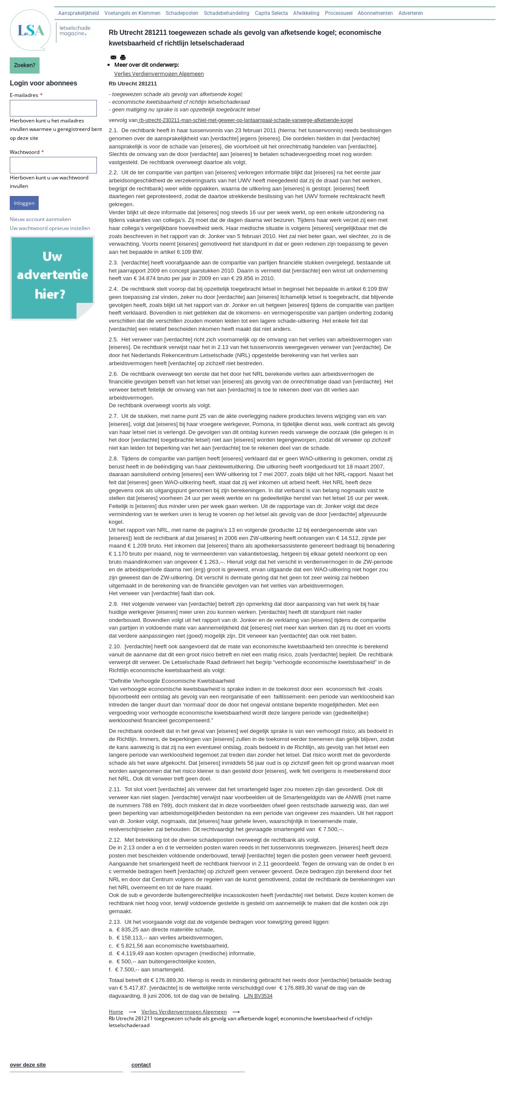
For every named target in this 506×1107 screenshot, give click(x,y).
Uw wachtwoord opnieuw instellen (50, 228)
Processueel (339, 13)
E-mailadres (24, 95)
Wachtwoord (25, 152)
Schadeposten (182, 13)
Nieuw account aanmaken (40, 219)
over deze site (28, 1065)
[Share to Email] (113, 57)
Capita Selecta (271, 13)
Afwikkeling (306, 13)
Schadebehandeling (226, 13)
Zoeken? (24, 65)
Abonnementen (375, 13)
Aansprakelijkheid (78, 13)
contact (141, 1065)
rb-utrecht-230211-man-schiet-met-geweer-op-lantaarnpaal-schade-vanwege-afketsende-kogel (245, 120)
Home (116, 1011)
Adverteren (411, 13)
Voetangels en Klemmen (133, 13)
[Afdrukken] (123, 57)
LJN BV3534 (258, 996)
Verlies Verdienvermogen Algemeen (159, 73)
